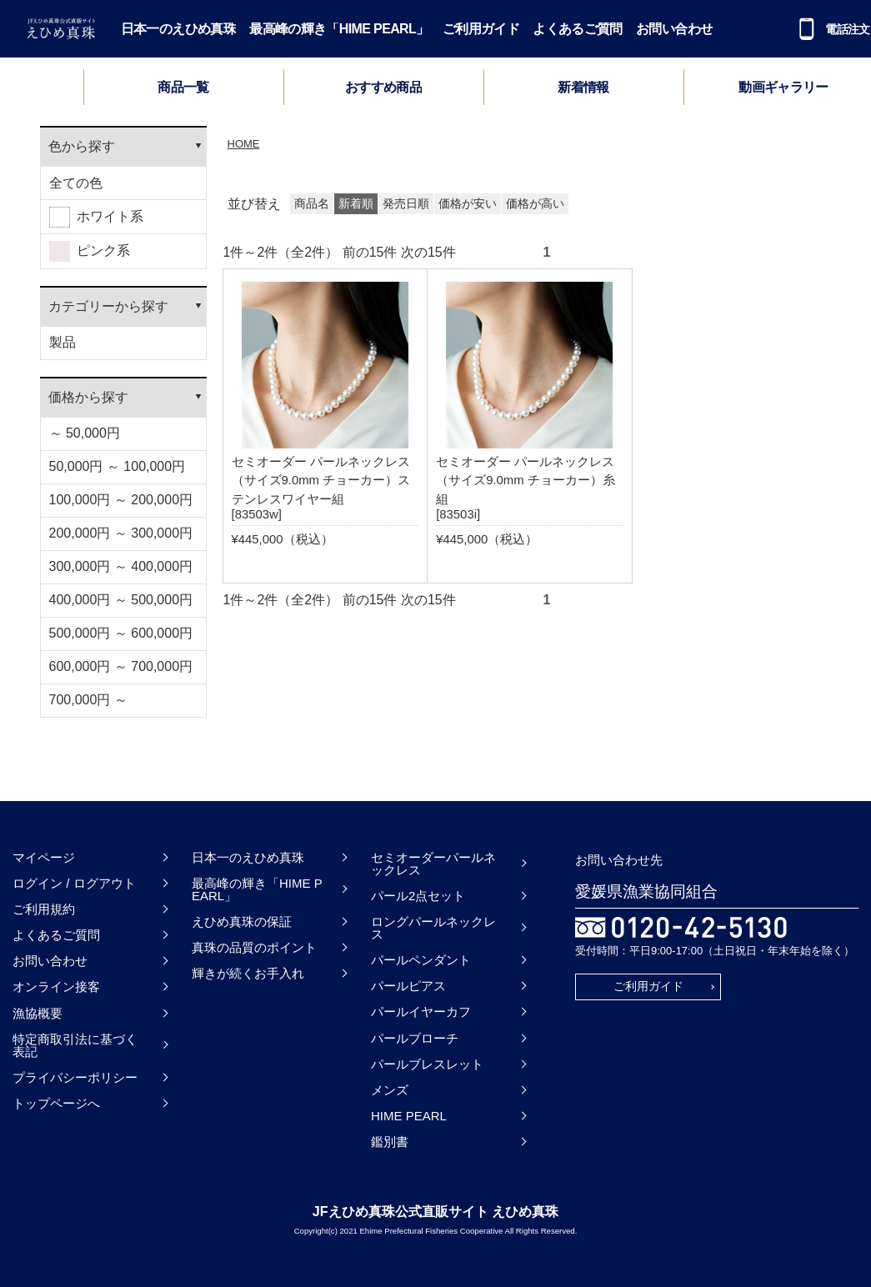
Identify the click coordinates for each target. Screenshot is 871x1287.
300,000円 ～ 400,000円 (121, 566)
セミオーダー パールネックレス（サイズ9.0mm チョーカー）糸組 (525, 480)
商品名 (311, 204)
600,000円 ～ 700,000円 (121, 666)
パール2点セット (418, 895)
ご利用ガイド (481, 29)
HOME (244, 144)
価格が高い (535, 204)
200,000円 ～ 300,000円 (121, 533)
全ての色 (76, 183)
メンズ (389, 1090)
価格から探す (88, 397)
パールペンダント (421, 960)
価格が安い (467, 204)
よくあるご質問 (578, 29)
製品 (62, 342)
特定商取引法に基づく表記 (75, 1045)
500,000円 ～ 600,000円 (121, 633)
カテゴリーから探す (108, 306)
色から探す (81, 146)
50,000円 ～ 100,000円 (117, 466)
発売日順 (406, 204)
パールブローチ (414, 1038)
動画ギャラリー (783, 87)
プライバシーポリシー (75, 1077)
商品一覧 (183, 87)
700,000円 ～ (88, 700)
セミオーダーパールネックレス (433, 863)
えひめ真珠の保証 (242, 921)
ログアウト (104, 883)
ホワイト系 (96, 217)
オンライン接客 (56, 986)
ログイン (38, 883)
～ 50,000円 (84, 433)
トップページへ (56, 1103)
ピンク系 (90, 251)
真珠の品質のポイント (254, 947)
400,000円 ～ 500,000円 (121, 600)
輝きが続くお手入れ (248, 973)
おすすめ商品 (383, 87)
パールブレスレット (427, 1064)
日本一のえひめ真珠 (178, 29)
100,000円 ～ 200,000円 (121, 500)
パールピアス (408, 985)
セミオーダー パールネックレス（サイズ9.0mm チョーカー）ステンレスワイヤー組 (321, 480)
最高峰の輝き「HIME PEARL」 (338, 29)
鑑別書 (389, 1141)
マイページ (44, 857)
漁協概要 (38, 1013)
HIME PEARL (409, 1115)
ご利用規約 (44, 909)
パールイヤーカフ (421, 1011)
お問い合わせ (674, 29)
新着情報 (583, 87)
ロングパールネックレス (433, 927)
